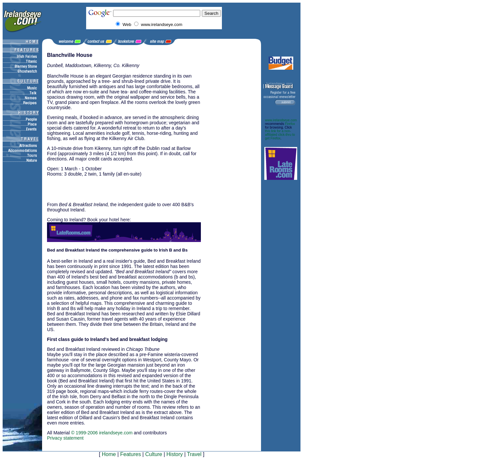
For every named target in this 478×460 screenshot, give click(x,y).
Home (109, 454)
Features (130, 454)
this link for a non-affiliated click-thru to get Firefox (280, 134)
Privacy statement (65, 438)
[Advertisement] (124, 188)
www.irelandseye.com (281, 120)
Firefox (290, 124)
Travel (194, 454)
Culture (153, 454)
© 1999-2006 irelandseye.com (101, 432)
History (174, 454)
